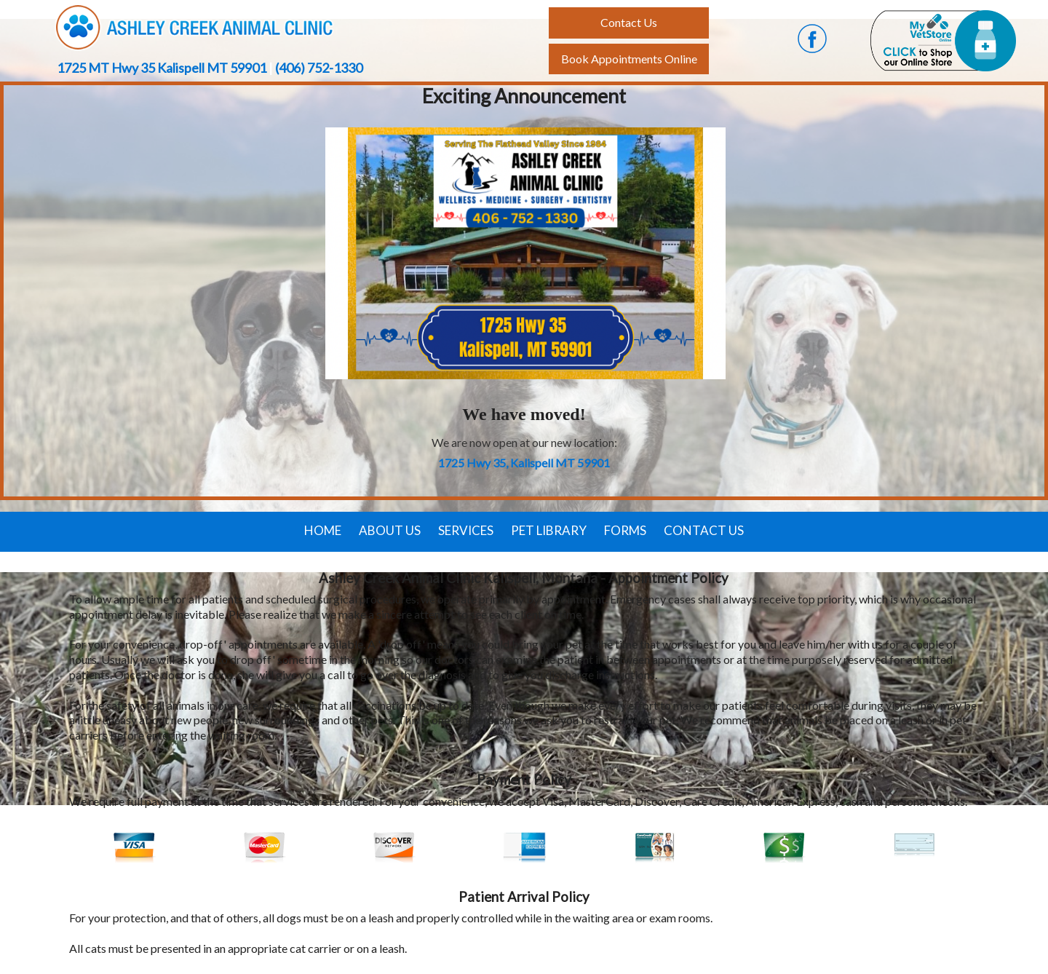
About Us (390, 530)
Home (322, 530)
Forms (625, 530)
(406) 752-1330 (318, 68)
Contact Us (704, 530)
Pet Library (549, 530)
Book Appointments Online (629, 59)
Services (465, 530)
